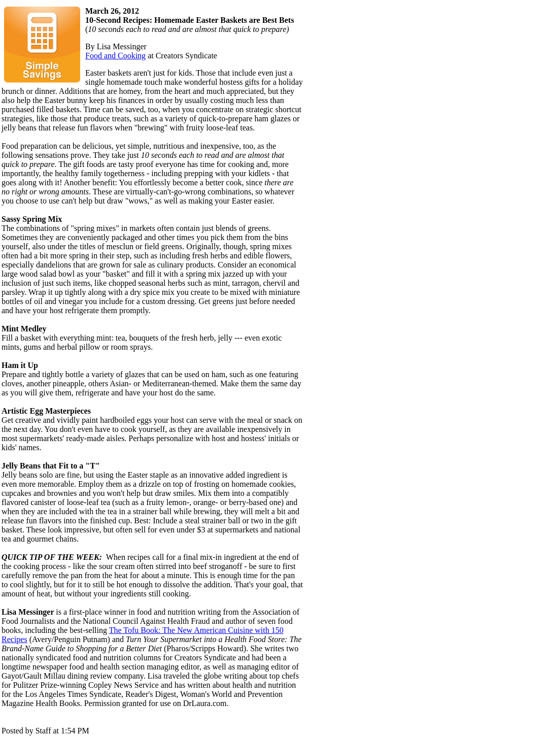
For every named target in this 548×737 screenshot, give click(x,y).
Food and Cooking (115, 55)
